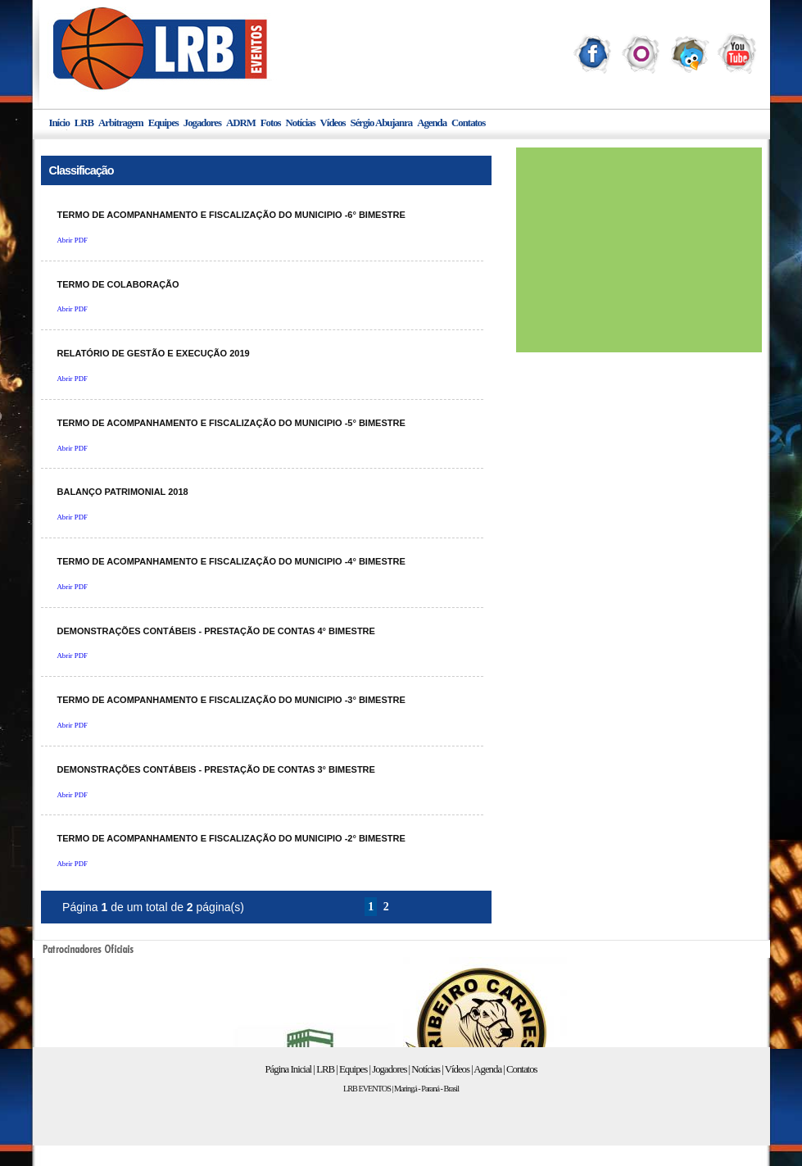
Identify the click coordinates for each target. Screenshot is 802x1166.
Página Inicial (288, 1069)
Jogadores (202, 123)
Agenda (431, 123)
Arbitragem (120, 123)
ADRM (241, 123)
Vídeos (333, 123)
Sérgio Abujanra (382, 123)
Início (59, 123)
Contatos (468, 123)
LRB (84, 123)
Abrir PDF (72, 240)
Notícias (300, 123)
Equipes (163, 123)
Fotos (271, 123)
